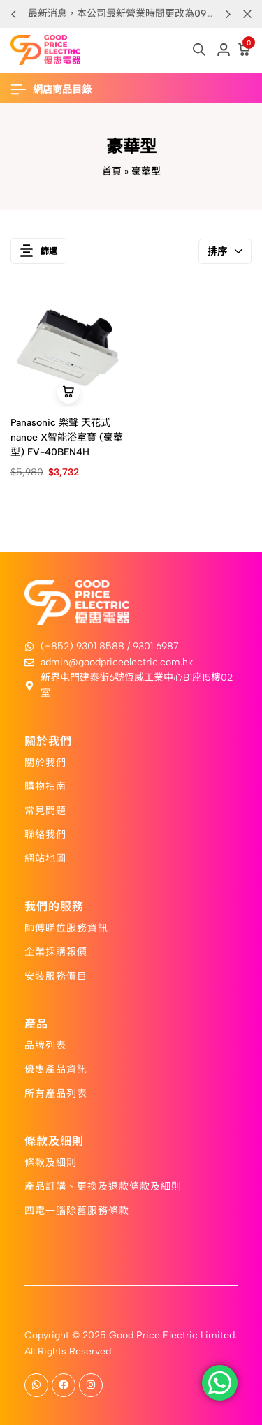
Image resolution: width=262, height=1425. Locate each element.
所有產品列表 (55, 1093)
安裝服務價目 (55, 975)
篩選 (38, 251)
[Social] (36, 1385)
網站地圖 (45, 857)
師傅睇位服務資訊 (66, 927)
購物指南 (45, 785)
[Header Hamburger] (57, 90)
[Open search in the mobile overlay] (199, 49)
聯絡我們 (45, 834)
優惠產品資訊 (55, 1068)
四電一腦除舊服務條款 (76, 1210)
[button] (228, 14)
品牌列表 (45, 1044)
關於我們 (45, 762)
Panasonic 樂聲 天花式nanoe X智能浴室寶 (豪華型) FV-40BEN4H (66, 437)
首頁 (112, 171)
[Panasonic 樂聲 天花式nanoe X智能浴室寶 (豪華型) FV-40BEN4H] (68, 349)
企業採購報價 (55, 951)
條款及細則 (50, 1162)
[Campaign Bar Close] (247, 14)
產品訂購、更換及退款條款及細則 (103, 1186)
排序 (225, 252)
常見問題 (45, 810)
